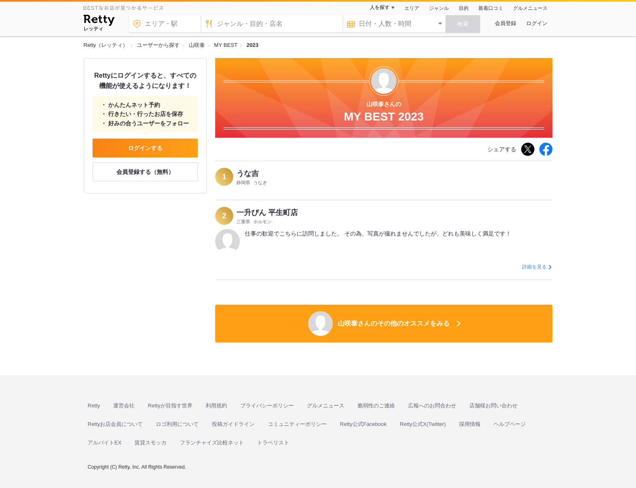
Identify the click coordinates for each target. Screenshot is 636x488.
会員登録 (505, 23)
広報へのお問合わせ (432, 405)
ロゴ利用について (177, 424)
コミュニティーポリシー (297, 424)
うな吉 (248, 173)
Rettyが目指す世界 (170, 405)
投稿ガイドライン (233, 424)
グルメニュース (530, 8)
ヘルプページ (510, 424)
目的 (464, 8)
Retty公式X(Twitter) (423, 424)
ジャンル (439, 8)
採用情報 (469, 424)
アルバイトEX (104, 442)
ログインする (145, 148)
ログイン (537, 23)
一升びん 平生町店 (267, 212)
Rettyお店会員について (115, 424)
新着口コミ (490, 8)
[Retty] (99, 21)
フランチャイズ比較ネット (212, 442)
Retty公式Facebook (363, 424)
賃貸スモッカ (151, 442)
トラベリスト (273, 442)
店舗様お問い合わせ (493, 405)
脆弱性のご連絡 (376, 405)
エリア (411, 8)
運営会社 (124, 405)
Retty (94, 405)
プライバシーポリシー (267, 405)
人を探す (380, 7)
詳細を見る (534, 267)
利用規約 (216, 405)
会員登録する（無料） (145, 172)
